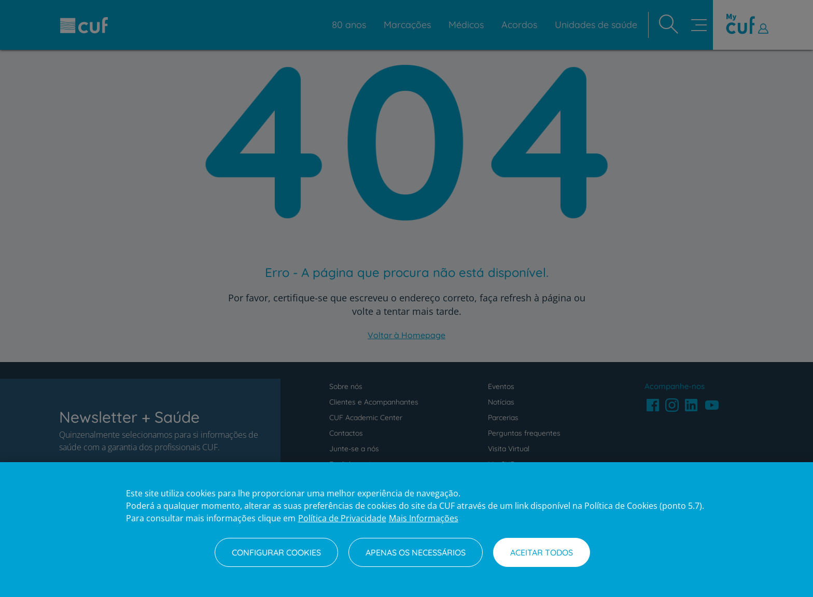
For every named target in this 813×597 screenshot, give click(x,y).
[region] (406, 529)
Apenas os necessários (416, 552)
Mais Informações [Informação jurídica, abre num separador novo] (423, 518)
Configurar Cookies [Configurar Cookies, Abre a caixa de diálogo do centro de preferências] (276, 552)
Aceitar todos (541, 552)
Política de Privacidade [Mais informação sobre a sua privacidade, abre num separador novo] (342, 518)
